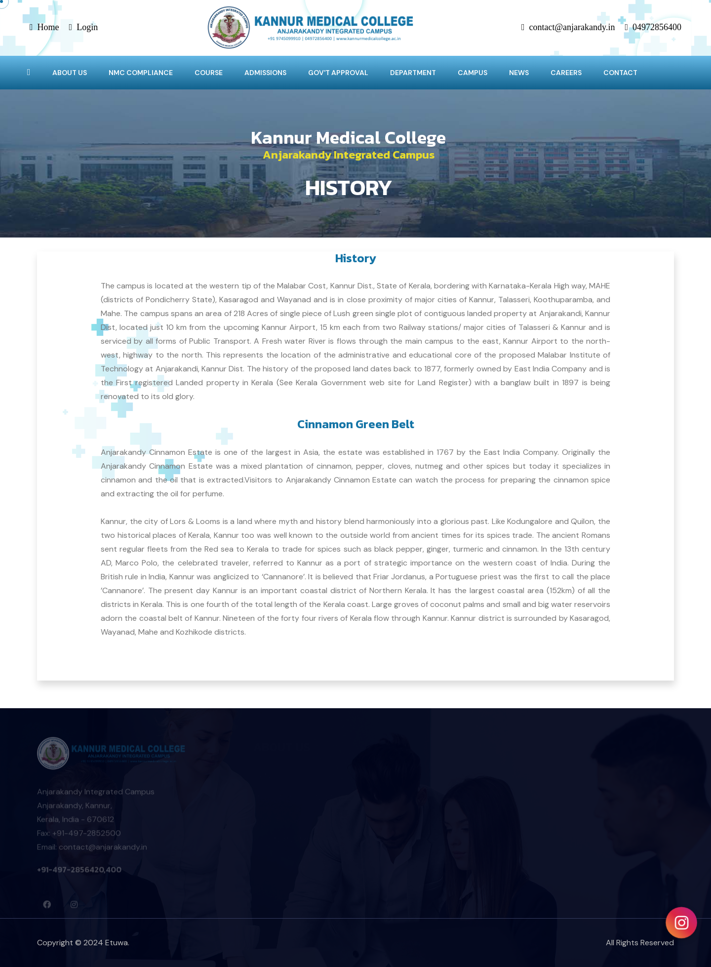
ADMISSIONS (265, 72)
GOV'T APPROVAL (338, 72)
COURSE (209, 72)
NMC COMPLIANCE (141, 72)
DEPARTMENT (413, 72)
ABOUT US (69, 72)
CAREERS (566, 72)
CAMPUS (472, 72)
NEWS (519, 72)
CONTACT (620, 72)
